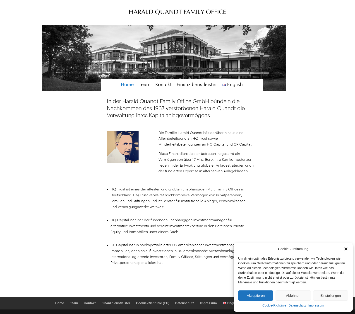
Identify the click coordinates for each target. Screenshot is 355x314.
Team (144, 85)
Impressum (316, 305)
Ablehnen (293, 295)
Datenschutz (297, 305)
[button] (346, 249)
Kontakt (163, 85)
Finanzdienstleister (197, 85)
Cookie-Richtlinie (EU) (152, 303)
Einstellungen (330, 295)
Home (127, 85)
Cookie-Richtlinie (274, 305)
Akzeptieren (256, 295)
